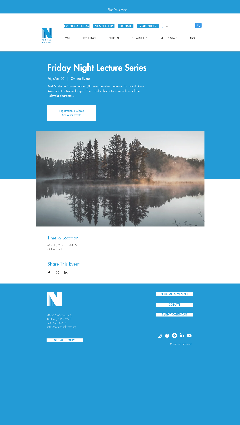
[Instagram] (159, 335)
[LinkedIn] (181, 335)
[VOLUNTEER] (148, 26)
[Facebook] (167, 335)
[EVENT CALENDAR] (76, 26)
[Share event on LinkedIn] (66, 272)
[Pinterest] (174, 335)
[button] (68, 38)
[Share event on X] (57, 272)
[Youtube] (189, 335)
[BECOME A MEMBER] (174, 294)
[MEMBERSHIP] (103, 26)
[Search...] (176, 26)
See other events (71, 115)
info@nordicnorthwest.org (61, 327)
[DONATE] (125, 26)
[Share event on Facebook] (49, 272)
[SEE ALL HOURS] (65, 340)
